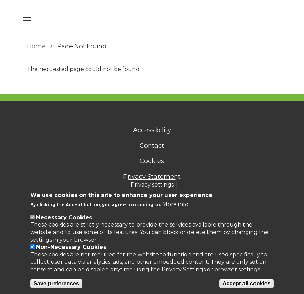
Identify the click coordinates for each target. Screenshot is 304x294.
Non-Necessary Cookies (71, 247)
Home (36, 46)
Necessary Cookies (64, 217)
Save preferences (56, 283)
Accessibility (152, 130)
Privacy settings (152, 184)
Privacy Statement (152, 176)
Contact (152, 145)
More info (175, 204)
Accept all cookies (246, 283)
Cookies (152, 161)
